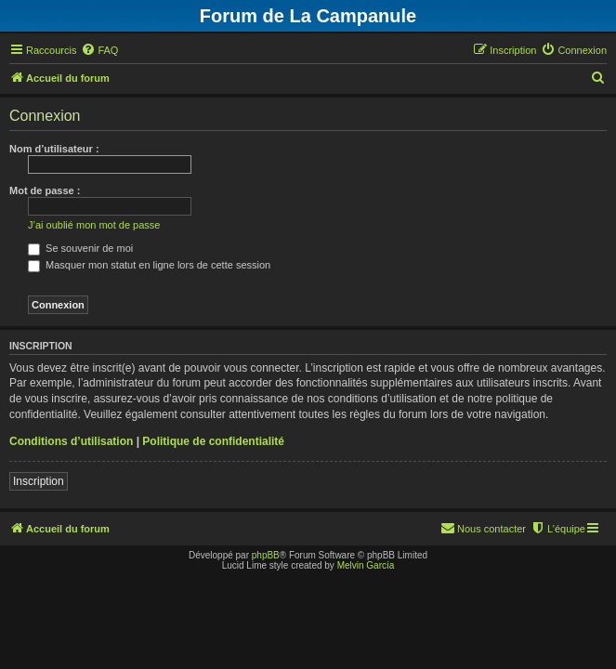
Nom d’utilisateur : (54, 148)
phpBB (266, 555)
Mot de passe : (44, 190)
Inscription (38, 481)
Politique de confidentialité (213, 441)
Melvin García (366, 565)
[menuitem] (99, 50)
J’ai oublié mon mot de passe (94, 224)
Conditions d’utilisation (71, 441)
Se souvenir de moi (80, 248)
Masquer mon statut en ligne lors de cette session (149, 264)
